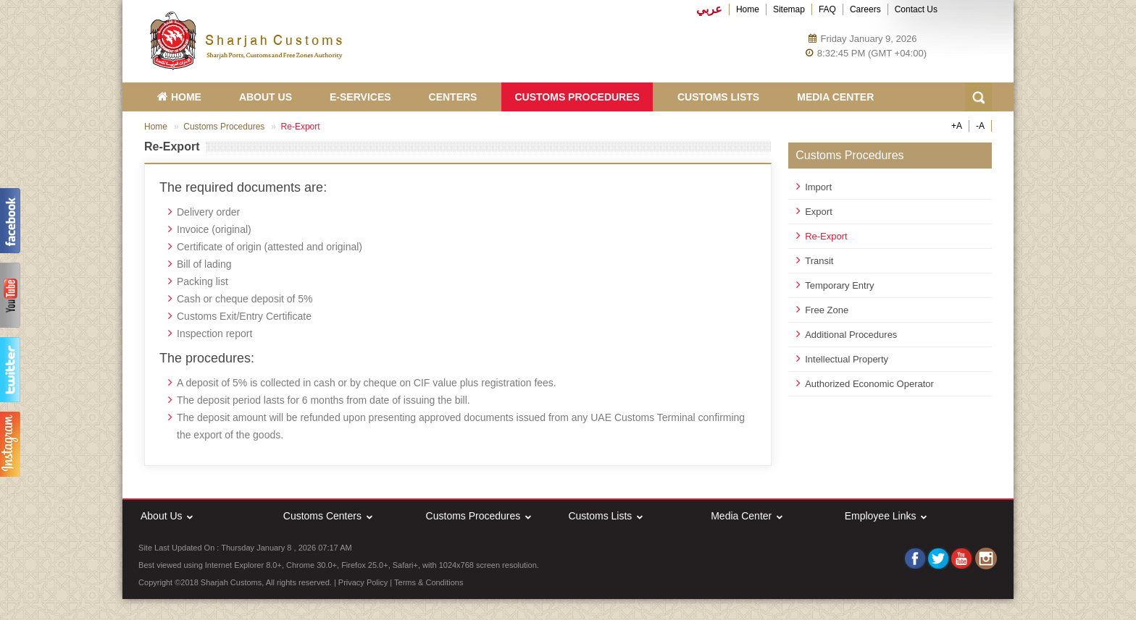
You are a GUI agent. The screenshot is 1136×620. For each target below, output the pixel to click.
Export (818, 211)
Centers (453, 97)
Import (818, 187)
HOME (179, 97)
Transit (819, 260)
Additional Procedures (851, 334)
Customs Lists (718, 97)
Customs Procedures (576, 97)
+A (956, 126)
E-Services (360, 97)
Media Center (835, 97)
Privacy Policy (363, 582)
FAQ (827, 9)
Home (747, 9)
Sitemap (789, 9)
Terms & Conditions (428, 582)
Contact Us (916, 9)
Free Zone (826, 310)
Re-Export (826, 236)
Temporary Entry (839, 285)
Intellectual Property (846, 359)
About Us (265, 97)
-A (980, 126)
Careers (865, 9)
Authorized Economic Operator (869, 383)
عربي (709, 9)
